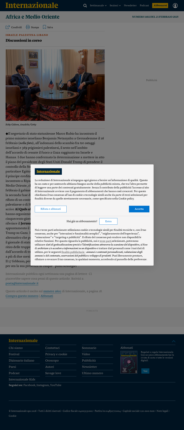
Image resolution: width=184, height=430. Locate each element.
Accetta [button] (139, 209)
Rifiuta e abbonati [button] (51, 209)
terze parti (106, 241)
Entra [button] (108, 221)
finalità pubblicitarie (73, 252)
